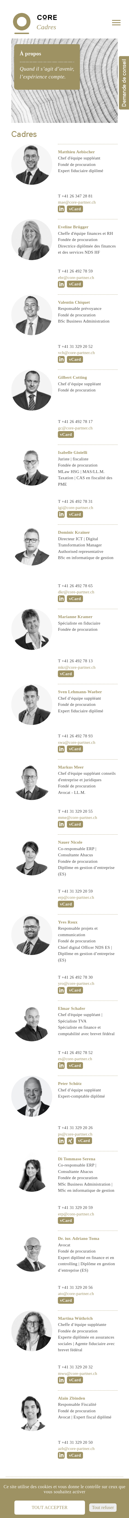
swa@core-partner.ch (76, 742)
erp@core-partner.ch (76, 897)
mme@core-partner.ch (77, 817)
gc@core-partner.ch (75, 428)
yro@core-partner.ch (76, 983)
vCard (75, 209)
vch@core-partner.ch (76, 352)
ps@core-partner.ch (75, 1134)
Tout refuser (103, 1507)
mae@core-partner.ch (77, 202)
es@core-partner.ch (75, 1059)
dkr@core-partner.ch (76, 592)
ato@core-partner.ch (76, 1293)
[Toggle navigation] (116, 24)
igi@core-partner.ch (75, 507)
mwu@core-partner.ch (77, 1373)
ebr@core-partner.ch (76, 277)
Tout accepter (49, 1507)
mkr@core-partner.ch (76, 667)
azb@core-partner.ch (76, 1448)
